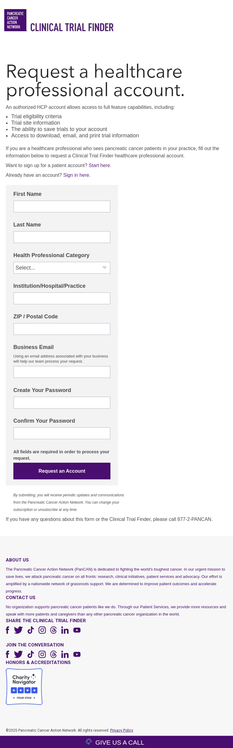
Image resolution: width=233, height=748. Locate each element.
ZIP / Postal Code (35, 317)
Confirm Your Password (44, 421)
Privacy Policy (121, 730)
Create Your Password (42, 390)
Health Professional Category (51, 255)
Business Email (33, 347)
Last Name (27, 225)
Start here (99, 165)
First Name (27, 194)
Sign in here (76, 175)
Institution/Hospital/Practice (49, 286)
